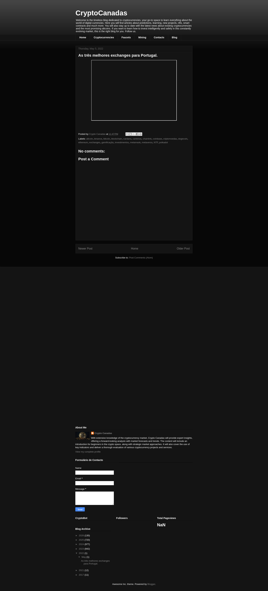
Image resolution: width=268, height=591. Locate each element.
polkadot (163, 142)
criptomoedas (170, 138)
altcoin (89, 138)
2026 (82, 535)
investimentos (122, 142)
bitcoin (106, 138)
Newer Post (85, 248)
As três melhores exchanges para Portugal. (95, 562)
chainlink (147, 138)
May (84, 557)
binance (98, 138)
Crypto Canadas (103, 433)
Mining (142, 37)
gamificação (107, 142)
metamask (135, 142)
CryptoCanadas (101, 13)
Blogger (151, 584)
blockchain (116, 138)
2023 (82, 548)
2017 (82, 575)
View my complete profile (88, 451)
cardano (127, 138)
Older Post (183, 248)
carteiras (137, 138)
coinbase (157, 138)
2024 (82, 544)
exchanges (94, 142)
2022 (82, 553)
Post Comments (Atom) (141, 257)
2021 (82, 570)
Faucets (126, 37)
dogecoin (182, 138)
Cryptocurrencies (104, 37)
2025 (82, 540)
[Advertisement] (101, 294)
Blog (174, 37)
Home (82, 37)
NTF (156, 142)
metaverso (147, 142)
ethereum (83, 142)
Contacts (159, 37)
